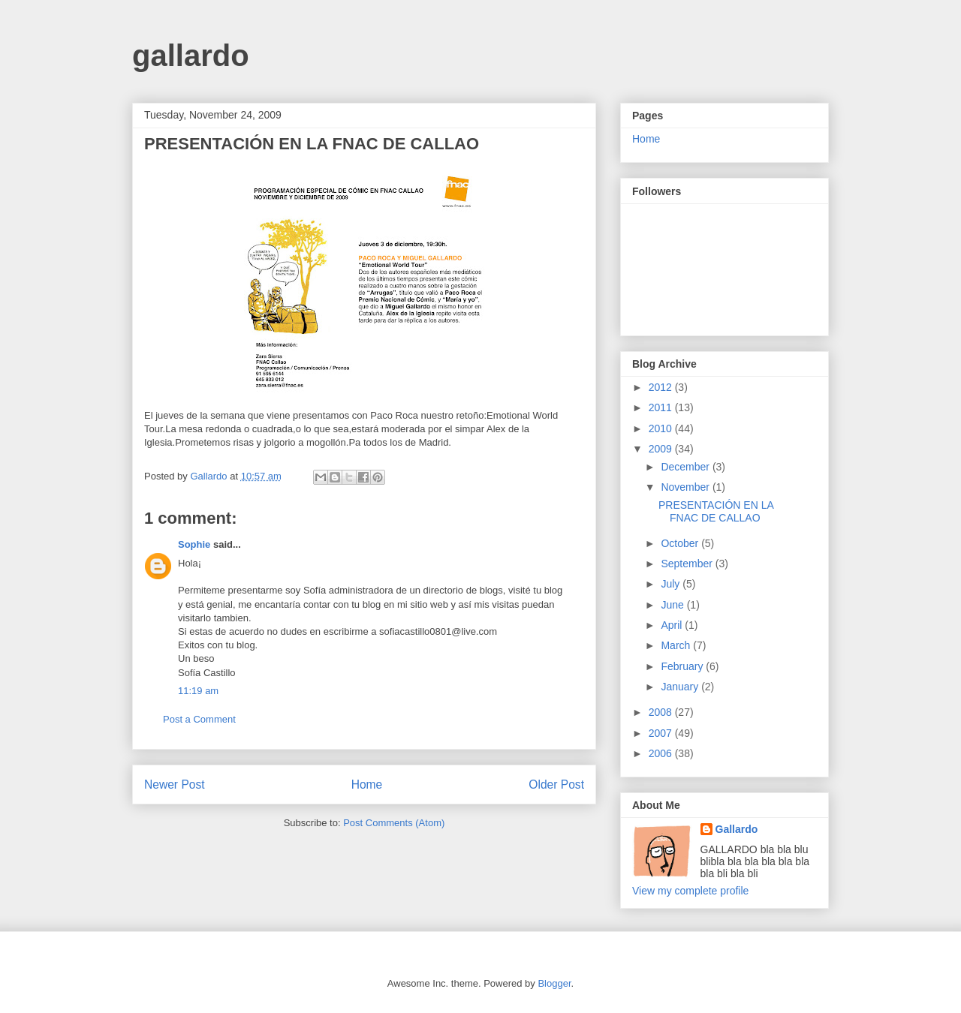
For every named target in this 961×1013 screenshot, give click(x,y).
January (681, 687)
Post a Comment (199, 719)
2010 (662, 428)
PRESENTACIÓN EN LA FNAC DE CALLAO (715, 511)
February (683, 666)
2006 (662, 753)
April (673, 625)
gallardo (190, 55)
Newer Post (174, 784)
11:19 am (198, 690)
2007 (662, 733)
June (673, 605)
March (677, 645)
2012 (662, 387)
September (688, 564)
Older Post (556, 784)
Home (367, 784)
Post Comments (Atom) (393, 822)
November (686, 487)
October (681, 543)
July (671, 584)
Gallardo (736, 829)
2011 (662, 407)
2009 (662, 449)
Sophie (194, 544)
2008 (662, 712)
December (686, 467)
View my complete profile (690, 891)
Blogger (554, 983)
